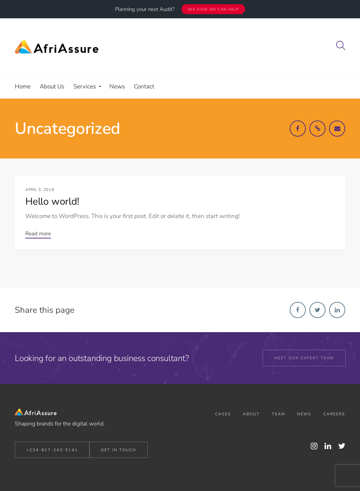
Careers (334, 414)
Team (278, 414)
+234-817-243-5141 (52, 450)
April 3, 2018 (39, 189)
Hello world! (52, 201)
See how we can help (213, 9)
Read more (38, 233)
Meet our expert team (304, 358)
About (251, 414)
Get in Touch (118, 450)
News (304, 414)
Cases (223, 414)
